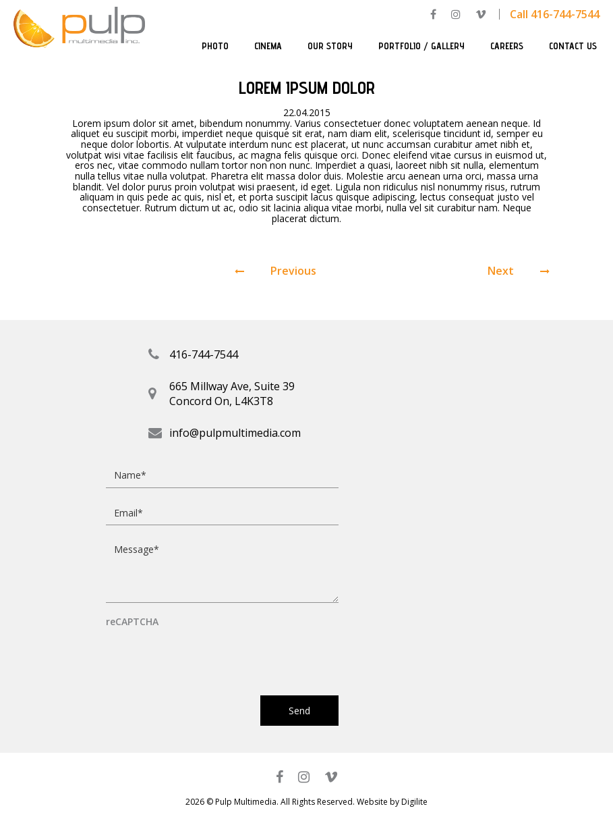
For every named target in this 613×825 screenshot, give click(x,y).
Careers (506, 46)
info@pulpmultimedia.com (235, 432)
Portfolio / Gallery (421, 46)
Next (519, 271)
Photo (215, 46)
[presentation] (208, 655)
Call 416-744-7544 (555, 14)
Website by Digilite (392, 801)
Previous (275, 271)
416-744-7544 (203, 354)
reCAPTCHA (132, 622)
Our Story (330, 46)
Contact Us (573, 46)
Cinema (268, 46)
